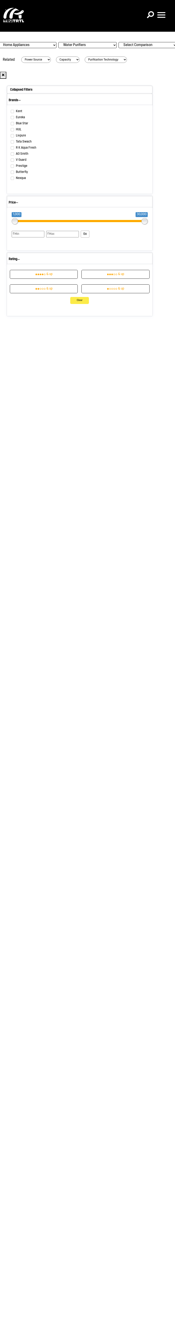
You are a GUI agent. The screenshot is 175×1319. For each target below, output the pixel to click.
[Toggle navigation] (161, 15)
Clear (80, 300)
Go (85, 234)
